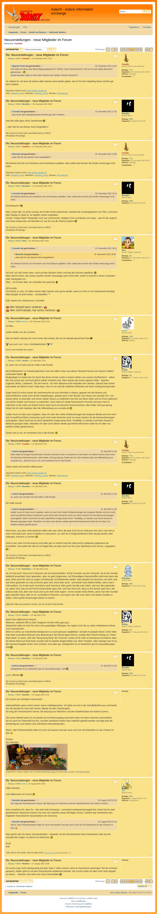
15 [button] (136, 49)
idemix (124, 331)
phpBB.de (88, 904)
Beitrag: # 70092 (13, 361)
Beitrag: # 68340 (13, 104)
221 (130, 256)
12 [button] (122, 49)
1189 (131, 336)
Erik (123, 791)
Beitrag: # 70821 (13, 695)
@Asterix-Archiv (17, 93)
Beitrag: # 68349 (13, 241)
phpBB (70, 898)
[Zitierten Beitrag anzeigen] (42, 66)
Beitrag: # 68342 (13, 147)
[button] (108, 49)
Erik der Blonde (49, 853)
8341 (131, 796)
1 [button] (116, 49)
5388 (131, 119)
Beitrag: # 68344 (13, 186)
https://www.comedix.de (37, 91)
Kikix (124, 250)
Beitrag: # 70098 (13, 486)
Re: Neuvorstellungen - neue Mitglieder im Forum (37, 55)
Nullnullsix (126, 578)
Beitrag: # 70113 (13, 658)
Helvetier (16, 800)
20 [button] (147, 49)
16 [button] (140, 49)
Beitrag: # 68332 (13, 59)
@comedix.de (62, 93)
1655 (131, 584)
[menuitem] (23, 27)
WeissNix (125, 113)
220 (130, 375)
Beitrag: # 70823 (13, 784)
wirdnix (125, 370)
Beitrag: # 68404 (13, 322)
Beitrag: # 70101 (13, 569)
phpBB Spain (81, 901)
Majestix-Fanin (18, 66)
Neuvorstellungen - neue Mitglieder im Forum (38, 40)
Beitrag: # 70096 (13, 444)
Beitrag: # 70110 (13, 615)
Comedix (18, 43)
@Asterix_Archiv (41, 93)
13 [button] (127, 49)
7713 (131, 70)
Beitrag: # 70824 (13, 864)
